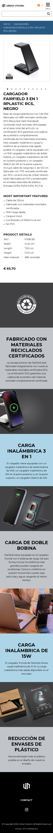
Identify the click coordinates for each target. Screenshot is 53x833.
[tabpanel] (26, 59)
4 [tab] (20, 88)
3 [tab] (16, 88)
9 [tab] (41, 88)
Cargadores (21, 24)
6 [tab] (28, 88)
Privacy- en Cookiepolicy (26, 829)
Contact (26, 800)
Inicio (6, 24)
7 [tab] (33, 88)
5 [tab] (24, 88)
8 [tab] (37, 88)
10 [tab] (45, 88)
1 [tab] (7, 88)
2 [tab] (11, 88)
